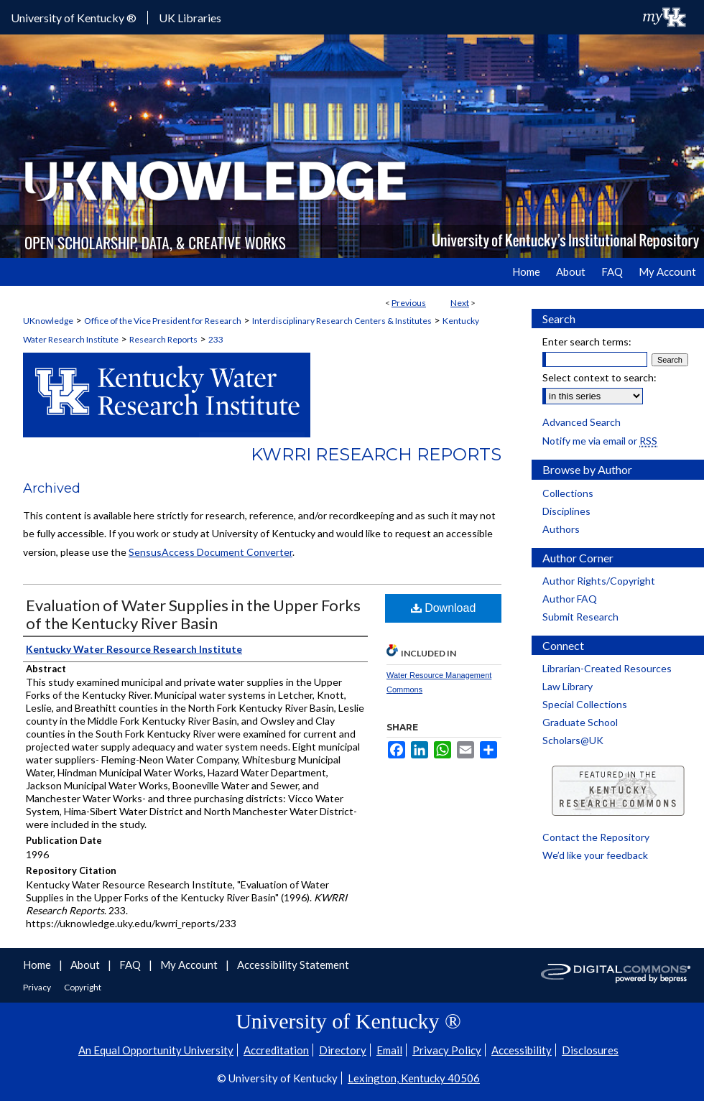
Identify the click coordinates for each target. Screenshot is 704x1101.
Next (459, 302)
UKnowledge (48, 320)
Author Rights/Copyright (598, 581)
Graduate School (580, 722)
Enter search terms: (586, 341)
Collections (567, 493)
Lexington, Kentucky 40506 (414, 1078)
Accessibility (521, 1050)
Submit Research (580, 616)
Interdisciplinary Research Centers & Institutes (342, 320)
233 (215, 339)
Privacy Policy (446, 1050)
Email (389, 1050)
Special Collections (584, 704)
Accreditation (276, 1050)
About (86, 964)
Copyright (82, 987)
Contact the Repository (595, 837)
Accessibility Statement (293, 964)
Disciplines (566, 511)
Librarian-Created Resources (607, 668)
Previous (409, 302)
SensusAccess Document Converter (210, 552)
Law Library (567, 686)
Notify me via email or (599, 441)
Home (38, 964)
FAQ (131, 964)
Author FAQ (569, 599)
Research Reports (163, 339)
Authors (561, 529)
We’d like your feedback (595, 855)
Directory (342, 1050)
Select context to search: (599, 377)
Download (443, 608)
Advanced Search (581, 422)
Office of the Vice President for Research (162, 320)
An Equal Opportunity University (155, 1050)
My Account (190, 964)
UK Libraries (190, 17)
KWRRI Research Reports (376, 454)
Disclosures (590, 1050)
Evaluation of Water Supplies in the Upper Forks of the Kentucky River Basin (193, 614)
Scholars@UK (572, 740)
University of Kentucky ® (73, 17)
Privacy (37, 987)
